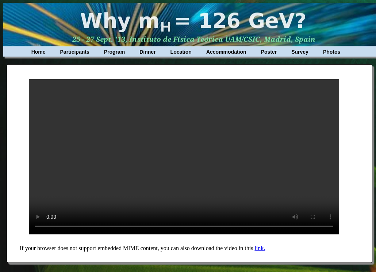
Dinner (147, 52)
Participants (74, 52)
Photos (331, 52)
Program (114, 52)
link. (259, 248)
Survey (299, 52)
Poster (269, 52)
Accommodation (226, 52)
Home (38, 52)
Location (181, 52)
